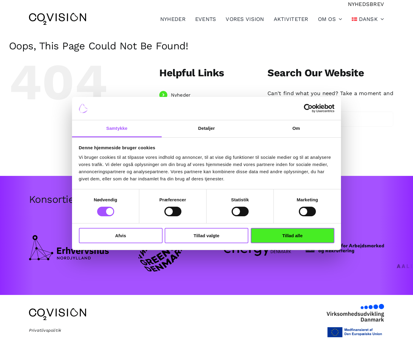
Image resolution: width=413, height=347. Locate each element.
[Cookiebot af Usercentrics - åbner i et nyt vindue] (308, 108)
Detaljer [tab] (206, 128)
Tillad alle (292, 235)
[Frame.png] (69, 238)
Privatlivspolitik (45, 330)
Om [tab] (296, 128)
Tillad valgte (206, 235)
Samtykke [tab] (117, 128)
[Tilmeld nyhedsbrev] (366, 4)
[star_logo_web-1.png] (344, 244)
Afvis (120, 235)
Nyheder (181, 95)
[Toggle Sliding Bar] (286, 19)
